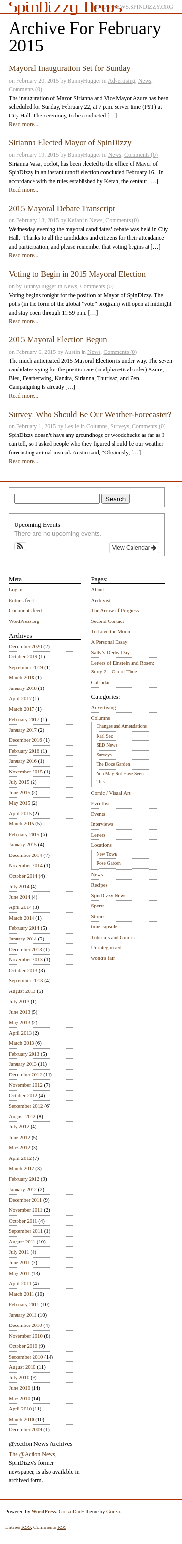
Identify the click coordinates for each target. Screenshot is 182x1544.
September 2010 (26, 1356)
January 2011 (22, 1315)
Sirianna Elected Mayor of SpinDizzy (70, 142)
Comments (50, 1527)
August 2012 (22, 1116)
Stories (98, 916)
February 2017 (24, 719)
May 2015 (19, 803)
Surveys (119, 426)
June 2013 (19, 1012)
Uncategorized (106, 947)
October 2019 (23, 656)
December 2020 (25, 646)
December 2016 (25, 740)
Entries (18, 1527)
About (97, 589)
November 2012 (26, 1085)
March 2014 (21, 918)
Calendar (100, 682)
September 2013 (26, 980)
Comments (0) (25, 89)
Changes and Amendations (122, 726)
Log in (16, 589)
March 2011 (21, 1294)
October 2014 (23, 876)
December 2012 (25, 1074)
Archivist (101, 600)
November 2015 (26, 771)
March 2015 (21, 823)
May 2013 (19, 1022)
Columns (96, 426)
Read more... (23, 124)
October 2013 (23, 970)
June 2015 (19, 792)
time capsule (104, 926)
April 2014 (20, 907)
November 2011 (25, 1210)
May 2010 (19, 1398)
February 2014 (24, 928)
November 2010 (26, 1336)
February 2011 (24, 1304)
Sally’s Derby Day (110, 652)
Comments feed (25, 610)
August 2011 (22, 1241)
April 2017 (20, 698)
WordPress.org (24, 621)
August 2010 (22, 1367)
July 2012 (19, 1126)
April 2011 (20, 1283)
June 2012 (19, 1137)
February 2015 (24, 834)
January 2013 (23, 1064)
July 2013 (19, 1001)
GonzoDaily (71, 1511)
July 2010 (19, 1377)
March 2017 (21, 709)
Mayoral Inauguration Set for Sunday (70, 68)
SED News (107, 745)
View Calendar (134, 547)
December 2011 (25, 1200)
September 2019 (26, 667)
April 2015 (20, 813)
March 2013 (21, 1043)
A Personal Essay (109, 642)
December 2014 (25, 855)
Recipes (99, 885)
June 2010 (19, 1388)
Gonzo (113, 1511)
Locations (101, 845)
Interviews (102, 824)
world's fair (103, 958)
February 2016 (24, 751)
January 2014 (23, 938)
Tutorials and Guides (113, 937)
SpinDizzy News (109, 895)
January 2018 (23, 688)
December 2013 (25, 949)
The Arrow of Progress (115, 610)
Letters (98, 835)
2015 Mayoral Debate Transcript (62, 208)
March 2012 (21, 1168)
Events (98, 814)
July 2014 (19, 886)
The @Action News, (33, 1454)
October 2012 (23, 1095)
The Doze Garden (113, 764)
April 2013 (20, 1033)
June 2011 (19, 1262)
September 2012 (26, 1105)
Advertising (121, 80)
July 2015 (19, 782)
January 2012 (23, 1189)
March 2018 (21, 677)
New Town (107, 853)
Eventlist (100, 803)
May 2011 (19, 1273)
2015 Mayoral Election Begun (58, 339)
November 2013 (26, 959)
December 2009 (25, 1429)
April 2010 (20, 1408)
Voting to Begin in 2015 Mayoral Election (77, 274)
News (144, 80)
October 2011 (23, 1221)
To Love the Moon (111, 631)
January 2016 (23, 761)
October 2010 (23, 1346)
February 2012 (24, 1179)
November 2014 (26, 865)
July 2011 (19, 1252)
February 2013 (24, 1054)
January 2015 (23, 844)
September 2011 (26, 1231)
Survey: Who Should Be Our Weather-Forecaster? (90, 414)
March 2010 (21, 1419)
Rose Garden (109, 863)
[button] (20, 546)
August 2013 (22, 991)
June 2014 (19, 897)
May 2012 (19, 1147)
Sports (98, 905)
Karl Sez (105, 735)
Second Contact (107, 621)
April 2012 (20, 1158)
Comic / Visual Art (111, 793)
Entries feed (21, 600)
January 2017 (23, 730)
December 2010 (25, 1325)
